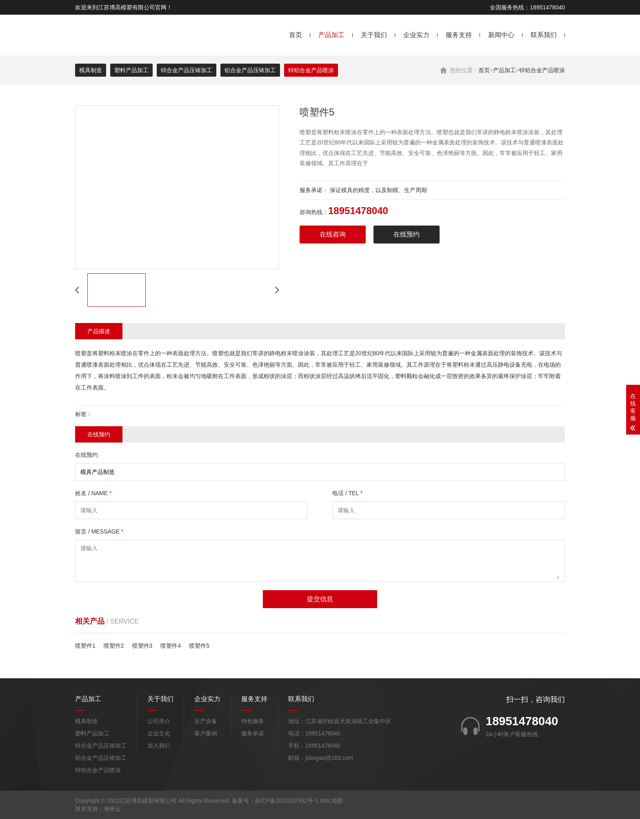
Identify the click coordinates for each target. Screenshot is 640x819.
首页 (295, 34)
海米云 (112, 809)
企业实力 (416, 34)
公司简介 (158, 721)
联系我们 (544, 34)
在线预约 (406, 234)
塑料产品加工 (131, 70)
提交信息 (320, 598)
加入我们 (158, 745)
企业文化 (158, 733)
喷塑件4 (170, 645)
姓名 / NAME (93, 493)
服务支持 (459, 34)
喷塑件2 (114, 645)
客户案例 (205, 733)
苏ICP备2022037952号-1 (286, 800)
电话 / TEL (347, 493)
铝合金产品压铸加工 (250, 70)
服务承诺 (252, 733)
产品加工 (331, 34)
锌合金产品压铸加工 (186, 70)
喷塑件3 (142, 645)
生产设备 (205, 721)
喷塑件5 (199, 645)
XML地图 (331, 800)
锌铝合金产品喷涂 (542, 70)
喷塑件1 (85, 645)
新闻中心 (501, 34)
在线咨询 (333, 234)
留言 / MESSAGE (99, 531)
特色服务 (252, 721)
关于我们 (374, 34)
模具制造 (90, 70)
